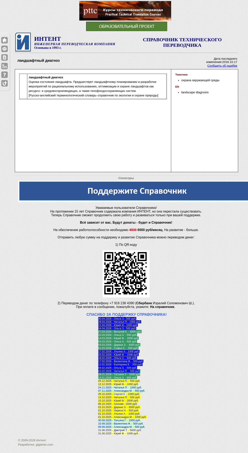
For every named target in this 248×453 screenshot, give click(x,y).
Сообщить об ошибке (222, 65)
